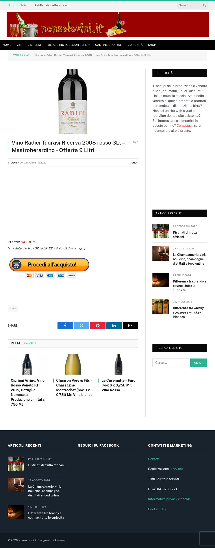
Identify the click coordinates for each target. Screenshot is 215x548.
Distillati (35, 44)
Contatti (154, 459)
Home (7, 44)
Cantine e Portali (108, 44)
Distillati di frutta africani (51, 5)
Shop (152, 44)
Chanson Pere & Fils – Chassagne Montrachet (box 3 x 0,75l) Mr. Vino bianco (74, 387)
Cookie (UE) (157, 509)
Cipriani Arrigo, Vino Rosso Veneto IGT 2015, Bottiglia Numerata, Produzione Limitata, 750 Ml (28, 392)
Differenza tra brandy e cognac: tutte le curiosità (189, 286)
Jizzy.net (176, 469)
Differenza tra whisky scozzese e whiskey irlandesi (188, 312)
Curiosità (135, 44)
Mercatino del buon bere (67, 44)
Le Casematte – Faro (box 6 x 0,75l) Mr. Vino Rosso (118, 385)
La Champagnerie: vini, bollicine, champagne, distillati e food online (189, 259)
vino (13, 308)
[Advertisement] (73, 202)
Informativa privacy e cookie (169, 499)
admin (15, 162)
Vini (19, 44)
